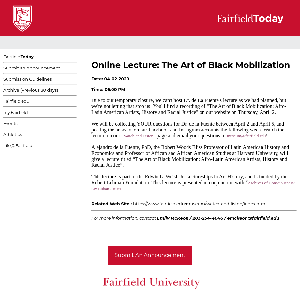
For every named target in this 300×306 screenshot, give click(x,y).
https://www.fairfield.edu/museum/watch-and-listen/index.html (200, 203)
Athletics (12, 134)
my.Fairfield (15, 112)
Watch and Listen (138, 135)
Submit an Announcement (31, 67)
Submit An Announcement (150, 255)
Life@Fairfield (17, 145)
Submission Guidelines (27, 79)
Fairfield (18, 56)
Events (10, 123)
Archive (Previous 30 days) (30, 90)
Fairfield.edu (16, 101)
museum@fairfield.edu (246, 135)
